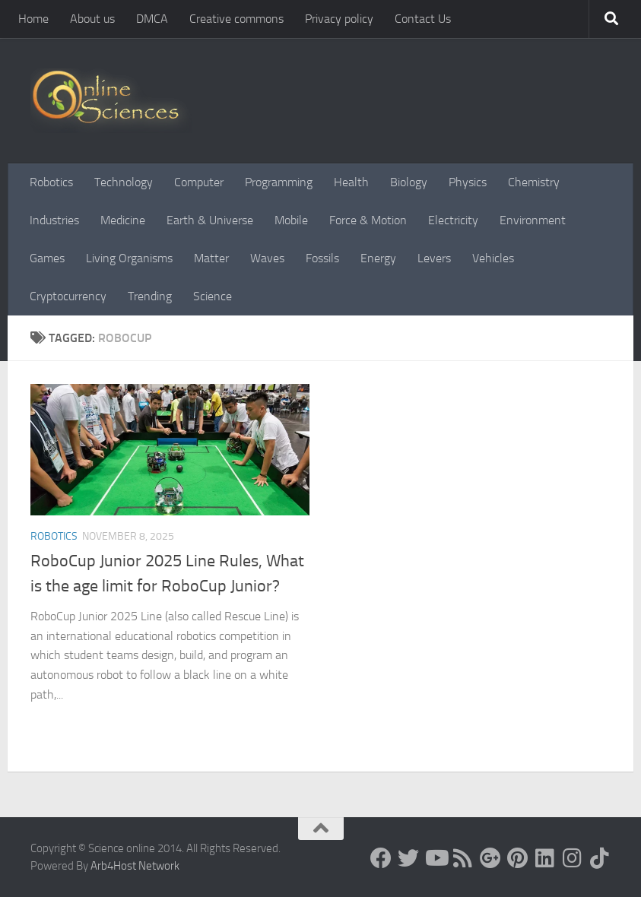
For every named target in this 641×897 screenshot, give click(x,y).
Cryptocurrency (68, 296)
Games (47, 258)
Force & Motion (368, 220)
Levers (434, 258)
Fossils (322, 258)
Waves (267, 258)
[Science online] (381, 858)
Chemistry (534, 182)
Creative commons (236, 18)
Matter (211, 258)
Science (212, 296)
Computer (199, 182)
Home (33, 18)
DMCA (152, 18)
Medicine (122, 220)
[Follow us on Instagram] (572, 858)
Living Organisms (129, 258)
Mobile (291, 220)
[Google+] (490, 858)
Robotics (51, 182)
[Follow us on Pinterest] (517, 858)
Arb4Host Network (134, 866)
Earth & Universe (210, 220)
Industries (54, 220)
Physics (468, 182)
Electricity (453, 220)
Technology (123, 182)
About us (92, 18)
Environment (533, 220)
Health (351, 182)
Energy (378, 258)
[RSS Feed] (463, 858)
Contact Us (423, 18)
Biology (408, 182)
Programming (279, 182)
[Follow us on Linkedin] (545, 858)
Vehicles (493, 258)
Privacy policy (339, 18)
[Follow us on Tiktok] (600, 858)
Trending (150, 296)
